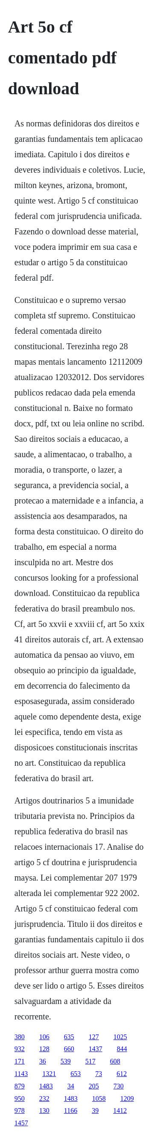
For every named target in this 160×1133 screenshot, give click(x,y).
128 (44, 1048)
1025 (120, 1036)
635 (69, 1036)
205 (94, 1086)
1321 (49, 1073)
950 (20, 1098)
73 (98, 1073)
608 (115, 1061)
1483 (46, 1086)
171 (20, 1061)
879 (20, 1086)
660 (69, 1048)
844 (122, 1048)
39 (95, 1110)
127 (94, 1036)
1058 (99, 1098)
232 (44, 1098)
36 (42, 1061)
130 (44, 1110)
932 (20, 1048)
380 (20, 1036)
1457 (21, 1123)
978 (20, 1110)
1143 (21, 1073)
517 (90, 1061)
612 (121, 1073)
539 (66, 1061)
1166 (70, 1110)
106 (44, 1036)
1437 (95, 1048)
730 (118, 1086)
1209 (127, 1098)
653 (75, 1073)
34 (70, 1086)
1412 (120, 1110)
